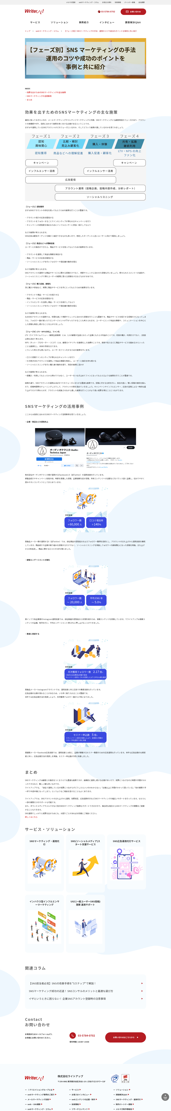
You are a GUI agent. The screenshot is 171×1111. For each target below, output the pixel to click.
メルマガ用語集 (34, 1092)
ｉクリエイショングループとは (40, 1068)
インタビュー (107, 22)
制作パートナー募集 (124, 1082)
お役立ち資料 (106, 2)
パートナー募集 (129, 2)
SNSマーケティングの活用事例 (39, 96)
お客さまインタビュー (81, 1073)
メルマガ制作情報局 (124, 1087)
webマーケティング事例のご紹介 (41, 1073)
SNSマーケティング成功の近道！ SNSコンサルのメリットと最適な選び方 (71, 969)
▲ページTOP (165, 1097)
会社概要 (141, 2)
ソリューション (59, 22)
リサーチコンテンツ (80, 1087)
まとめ (29, 99)
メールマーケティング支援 (38, 1078)
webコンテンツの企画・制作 (83, 1078)
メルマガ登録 (70, 2)
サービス (35, 22)
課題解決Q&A (133, 22)
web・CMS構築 (34, 1082)
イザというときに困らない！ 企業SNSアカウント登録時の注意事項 (67, 977)
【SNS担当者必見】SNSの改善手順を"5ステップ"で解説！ (62, 961)
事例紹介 (84, 22)
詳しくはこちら (31, 817)
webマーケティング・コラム (89, 2)
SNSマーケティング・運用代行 (128, 1078)
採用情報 (118, 2)
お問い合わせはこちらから (124, 1015)
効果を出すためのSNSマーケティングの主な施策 (46, 92)
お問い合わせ (135, 11)
